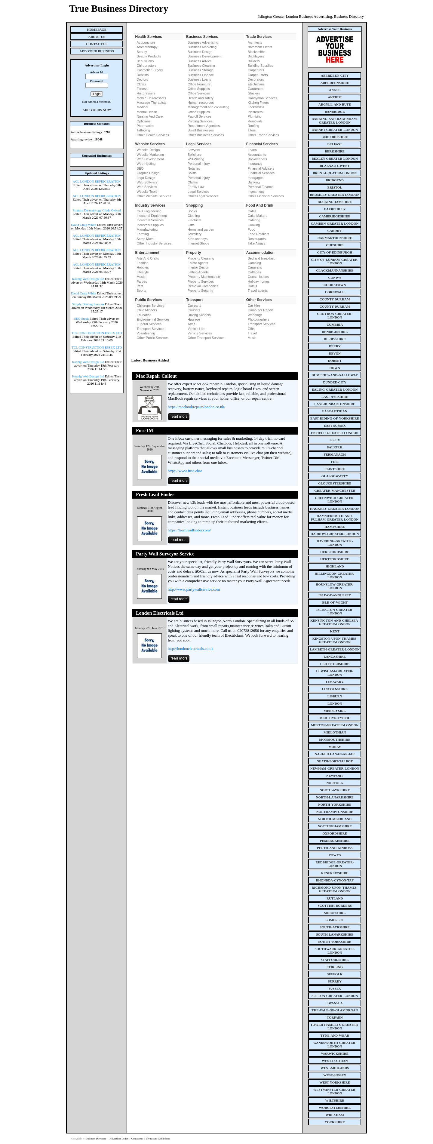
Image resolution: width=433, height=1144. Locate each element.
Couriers (194, 310)
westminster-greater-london (334, 1091)
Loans (252, 150)
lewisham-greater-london (334, 672)
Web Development (150, 159)
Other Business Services (206, 135)
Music (141, 276)
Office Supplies (199, 89)
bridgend (335, 180)
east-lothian (334, 411)
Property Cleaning (201, 258)
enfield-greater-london (334, 433)
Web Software (147, 182)
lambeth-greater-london (335, 649)
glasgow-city (334, 476)
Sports (141, 290)
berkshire (335, 151)
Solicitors (194, 154)
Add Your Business (96, 51)
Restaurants (257, 239)
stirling (335, 967)
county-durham (335, 306)
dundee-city (334, 382)
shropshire (334, 913)
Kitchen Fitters (258, 102)
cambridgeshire (334, 216)
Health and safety (200, 98)
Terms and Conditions (158, 1138)
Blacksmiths (257, 52)
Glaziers (254, 93)
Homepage (96, 29)
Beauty (142, 52)
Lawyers (194, 150)
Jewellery (194, 234)
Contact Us (96, 44)
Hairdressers (146, 93)
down (334, 368)
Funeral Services (149, 324)
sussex (334, 988)
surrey (335, 981)
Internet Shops (198, 243)
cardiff (334, 230)
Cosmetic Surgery (150, 70)
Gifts (191, 225)
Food (251, 229)
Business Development (205, 56)
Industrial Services (150, 220)
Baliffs (192, 173)
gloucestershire (335, 483)
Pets (140, 286)
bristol (334, 187)
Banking (254, 182)
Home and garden (201, 229)
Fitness (142, 89)
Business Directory (96, 1138)
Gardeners (255, 89)
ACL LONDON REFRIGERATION (97, 181)
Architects (255, 42)
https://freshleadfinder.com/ (189, 530)
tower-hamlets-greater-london (334, 1026)
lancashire (335, 656)
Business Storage (200, 70)
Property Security (200, 290)
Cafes (252, 211)
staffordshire (335, 959)
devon (335, 353)
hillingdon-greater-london (335, 575)
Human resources (201, 102)
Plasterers (255, 112)
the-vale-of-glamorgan (335, 1010)
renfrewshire (334, 873)
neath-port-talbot (335, 761)
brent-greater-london (335, 173)
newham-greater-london (334, 768)
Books (192, 211)
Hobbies (143, 267)
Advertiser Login (119, 1138)
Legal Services (198, 191)
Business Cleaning (201, 65)
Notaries (194, 168)
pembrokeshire (334, 840)
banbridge (335, 111)
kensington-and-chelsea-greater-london (334, 622)
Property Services (201, 281)
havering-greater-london (335, 542)
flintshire (334, 469)
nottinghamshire (335, 826)
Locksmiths (256, 107)
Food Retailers (258, 234)
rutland (335, 898)
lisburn (334, 696)
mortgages (255, 178)
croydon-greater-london (334, 315)
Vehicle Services (200, 333)
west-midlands (335, 1068)
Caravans (255, 267)
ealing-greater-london (335, 389)
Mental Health (147, 112)
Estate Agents (198, 263)
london (334, 703)
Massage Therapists (151, 102)
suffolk (334, 974)
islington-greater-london (334, 611)
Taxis (191, 324)
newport (334, 775)
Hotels (252, 286)
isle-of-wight (335, 602)
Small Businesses (201, 130)
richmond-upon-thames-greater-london (335, 889)
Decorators (256, 79)
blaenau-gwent (335, 166)
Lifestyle (143, 272)
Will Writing (196, 159)
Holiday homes (259, 281)
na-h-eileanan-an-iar (335, 754)
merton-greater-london (334, 725)
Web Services (147, 187)
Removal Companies (203, 286)
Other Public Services (152, 338)
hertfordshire (334, 559)
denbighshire (335, 332)
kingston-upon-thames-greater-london (334, 640)
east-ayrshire (334, 396)
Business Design (200, 52)
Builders (254, 61)
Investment (256, 191)
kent (334, 631)
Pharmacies (145, 126)
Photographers (258, 319)
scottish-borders (335, 905)
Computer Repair (260, 310)
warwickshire (335, 1053)
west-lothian (335, 1061)
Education (144, 315)
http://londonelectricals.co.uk (190, 648)
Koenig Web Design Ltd (88, 279)
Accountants (257, 154)
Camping (254, 263)
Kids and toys (197, 239)
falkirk (334, 447)
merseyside (335, 710)
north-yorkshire (335, 804)
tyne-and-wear (334, 1035)
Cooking (254, 225)
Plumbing (255, 116)
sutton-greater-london (335, 996)
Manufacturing (147, 229)
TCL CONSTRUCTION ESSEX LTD (97, 333)
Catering (254, 220)
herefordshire (334, 552)
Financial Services (261, 173)
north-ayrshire (335, 790)
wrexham (335, 1115)
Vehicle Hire (196, 329)
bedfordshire (334, 137)
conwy (334, 277)
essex (335, 440)
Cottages (254, 272)
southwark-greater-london (335, 950)
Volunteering (146, 333)
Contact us (137, 1138)
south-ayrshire (335, 927)
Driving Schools (199, 315)
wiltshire (334, 1100)
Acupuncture (146, 42)
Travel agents (258, 290)
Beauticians (145, 61)
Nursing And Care (150, 116)
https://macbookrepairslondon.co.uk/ (196, 406)
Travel (252, 333)
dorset (335, 360)
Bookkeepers (257, 159)
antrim (335, 97)
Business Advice (200, 61)
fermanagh (335, 454)
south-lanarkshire (334, 934)
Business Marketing (202, 47)
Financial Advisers (261, 168)
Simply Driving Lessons (88, 304)
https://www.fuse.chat (185, 471)
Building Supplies (260, 65)
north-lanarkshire (335, 797)
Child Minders (147, 310)
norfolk (334, 783)
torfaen (335, 1017)
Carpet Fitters (258, 75)
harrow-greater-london (335, 534)
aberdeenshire (335, 83)
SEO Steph (81, 318)
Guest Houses (258, 276)
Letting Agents (198, 272)
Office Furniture (199, 84)
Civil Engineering (149, 211)
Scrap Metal (145, 239)
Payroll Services (199, 116)
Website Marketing (150, 154)
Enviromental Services (153, 319)
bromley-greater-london (335, 194)
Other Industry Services (154, 243)
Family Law (196, 187)
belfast (334, 144)
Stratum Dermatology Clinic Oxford (97, 210)
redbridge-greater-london (334, 864)
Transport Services (150, 329)
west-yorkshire (334, 1082)
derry (335, 346)
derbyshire (335, 339)
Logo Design (146, 178)
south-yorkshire (334, 941)
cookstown (335, 285)
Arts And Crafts (148, 258)
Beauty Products (149, 56)
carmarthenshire (335, 238)
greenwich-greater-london (335, 499)
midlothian (335, 732)
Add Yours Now (96, 110)
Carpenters (256, 70)
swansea (335, 1003)
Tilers (252, 130)
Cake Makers (257, 215)
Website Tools (147, 191)
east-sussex (335, 425)
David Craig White (83, 224)
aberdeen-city (335, 75)
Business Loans (199, 79)
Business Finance (201, 75)
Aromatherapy (147, 47)
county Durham (335, 299)
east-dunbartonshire (334, 404)
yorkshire (335, 1122)
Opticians (143, 121)
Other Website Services (154, 196)
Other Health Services (153, 135)
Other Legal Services (203, 196)
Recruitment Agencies (204, 126)
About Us (96, 36)
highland (335, 566)
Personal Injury (199, 163)
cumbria (335, 324)
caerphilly (334, 209)
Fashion (142, 263)
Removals (255, 121)
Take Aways (256, 243)
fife (335, 461)
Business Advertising (203, 42)
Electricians (256, 84)
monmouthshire (334, 739)
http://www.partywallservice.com (194, 589)
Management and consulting (208, 107)
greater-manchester (334, 490)
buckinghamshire (335, 202)
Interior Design (198, 267)
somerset (335, 920)
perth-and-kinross (334, 848)
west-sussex (334, 1075)
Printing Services (200, 121)
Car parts (194, 305)
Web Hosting (146, 163)
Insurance (255, 163)
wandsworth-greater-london (334, 1044)
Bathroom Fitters (260, 47)
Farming (143, 234)
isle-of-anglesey (334, 595)
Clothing (194, 215)
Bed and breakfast (261, 258)
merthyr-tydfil (334, 718)
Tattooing (143, 130)
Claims (193, 182)
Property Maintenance (204, 276)
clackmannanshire (334, 270)
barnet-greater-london (335, 129)
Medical (142, 107)
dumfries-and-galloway (335, 375)
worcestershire (335, 1107)
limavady (335, 682)
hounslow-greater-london (335, 586)
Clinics (141, 84)
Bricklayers (256, 56)
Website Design (148, 150)
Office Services (199, 93)
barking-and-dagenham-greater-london (335, 120)
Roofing (253, 126)
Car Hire (254, 305)
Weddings (255, 315)
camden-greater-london (335, 223)
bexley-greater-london (335, 158)
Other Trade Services (263, 135)
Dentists (143, 75)
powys (335, 855)
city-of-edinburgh (334, 252)
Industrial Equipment (152, 215)
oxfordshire (334, 833)
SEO (140, 168)
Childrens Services (150, 305)
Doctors (142, 79)
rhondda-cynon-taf (335, 880)
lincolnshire (335, 689)
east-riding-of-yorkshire (334, 418)
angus (335, 90)
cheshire (334, 245)
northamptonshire (334, 811)
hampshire (334, 526)
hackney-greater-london (334, 508)
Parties (142, 281)
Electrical (194, 220)
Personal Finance (261, 187)
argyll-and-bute (334, 104)
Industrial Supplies (150, 225)
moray (334, 747)
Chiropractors (146, 65)
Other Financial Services (266, 196)
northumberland (335, 819)
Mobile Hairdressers (151, 98)
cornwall (335, 292)
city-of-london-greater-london (334, 261)
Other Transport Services (206, 338)
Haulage (194, 319)
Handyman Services (262, 98)
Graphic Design (148, 173)
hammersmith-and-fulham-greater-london (334, 517)
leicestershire (334, 664)
